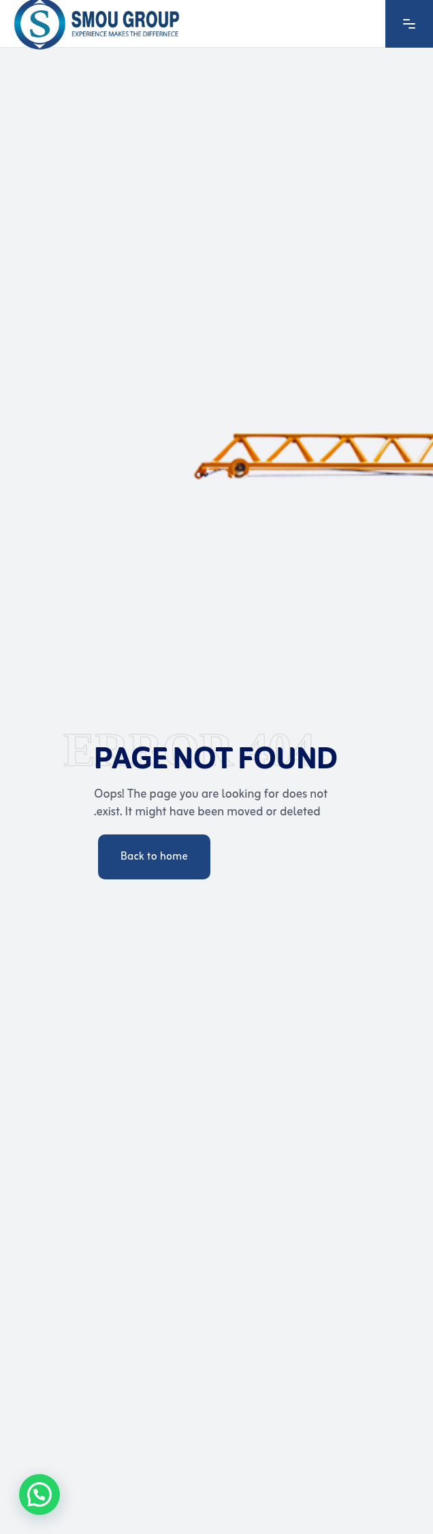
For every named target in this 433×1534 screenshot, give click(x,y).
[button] (39, 1494)
